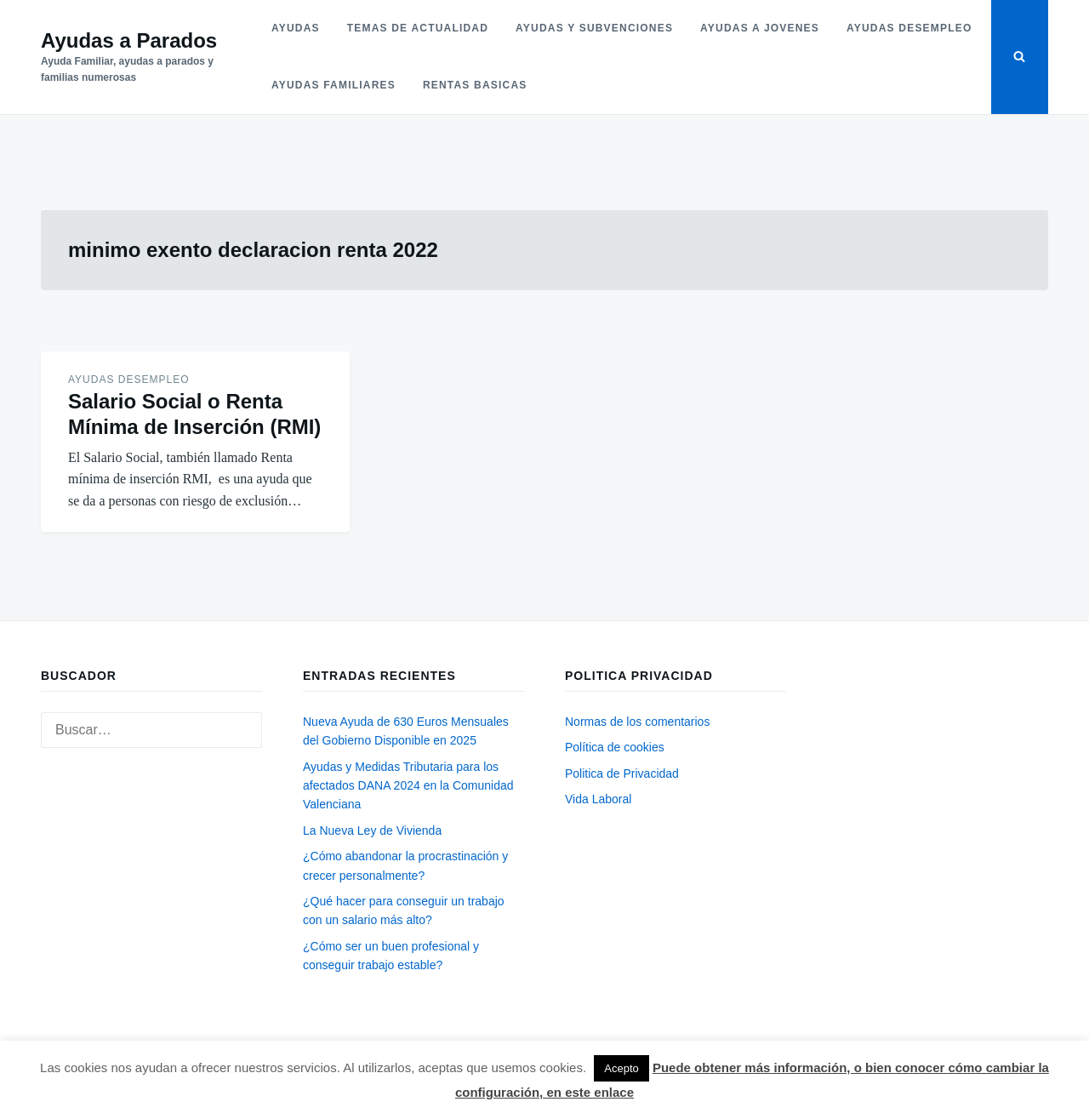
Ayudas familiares (333, 85)
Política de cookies (614, 747)
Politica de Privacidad (622, 773)
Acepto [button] (621, 1068)
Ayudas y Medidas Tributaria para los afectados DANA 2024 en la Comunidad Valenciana (408, 786)
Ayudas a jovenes (759, 28)
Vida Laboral (598, 799)
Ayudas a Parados (129, 40)
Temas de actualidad (417, 28)
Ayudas (295, 28)
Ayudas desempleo (909, 28)
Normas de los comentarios (637, 721)
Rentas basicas (475, 85)
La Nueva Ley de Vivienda (372, 830)
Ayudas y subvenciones (594, 28)
